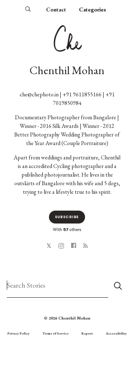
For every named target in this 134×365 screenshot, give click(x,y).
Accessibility (116, 333)
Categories (92, 9)
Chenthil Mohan (67, 70)
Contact (56, 9)
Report (87, 333)
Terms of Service (56, 333)
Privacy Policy (19, 333)
